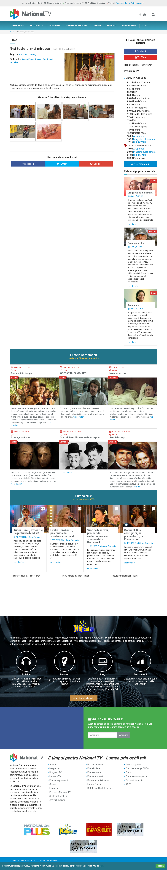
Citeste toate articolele (83, 698)
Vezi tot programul (141, 164)
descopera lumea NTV (83, 499)
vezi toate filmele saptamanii (84, 358)
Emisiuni (26, 674)
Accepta (160, 866)
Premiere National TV (60, 792)
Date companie (137, 3)
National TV (54, 860)
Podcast (64, 674)
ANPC (128, 784)
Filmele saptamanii (58, 780)
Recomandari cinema (98, 780)
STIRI (144, 25)
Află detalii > (98, 866)
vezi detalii (133, 224)
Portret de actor (95, 764)
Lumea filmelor (94, 784)
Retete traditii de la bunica (100, 788)
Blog (102, 674)
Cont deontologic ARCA (137, 768)
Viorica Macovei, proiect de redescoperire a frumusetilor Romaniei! (98, 536)
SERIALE (97, 25)
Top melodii (140, 674)
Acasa (12, 32)
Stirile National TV (58, 796)
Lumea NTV (55, 776)
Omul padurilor (136, 243)
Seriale (52, 784)
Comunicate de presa (136, 776)
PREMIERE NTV (129, 25)
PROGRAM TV (36, 25)
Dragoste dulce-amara (144, 139)
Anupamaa (138, 136)
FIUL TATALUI (139, 142)
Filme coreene (94, 772)
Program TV (55, 772)
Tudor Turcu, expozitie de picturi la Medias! (28, 532)
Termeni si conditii (134, 780)
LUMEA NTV (55, 25)
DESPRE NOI (18, 25)
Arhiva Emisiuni (57, 800)
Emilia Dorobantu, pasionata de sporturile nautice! (62, 533)
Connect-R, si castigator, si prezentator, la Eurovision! (133, 535)
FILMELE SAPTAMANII (77, 25)
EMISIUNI (111, 25)
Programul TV (121, 3)
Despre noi (54, 768)
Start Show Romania (33, 537)
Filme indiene (93, 768)
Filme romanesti (95, 776)
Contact (129, 772)
